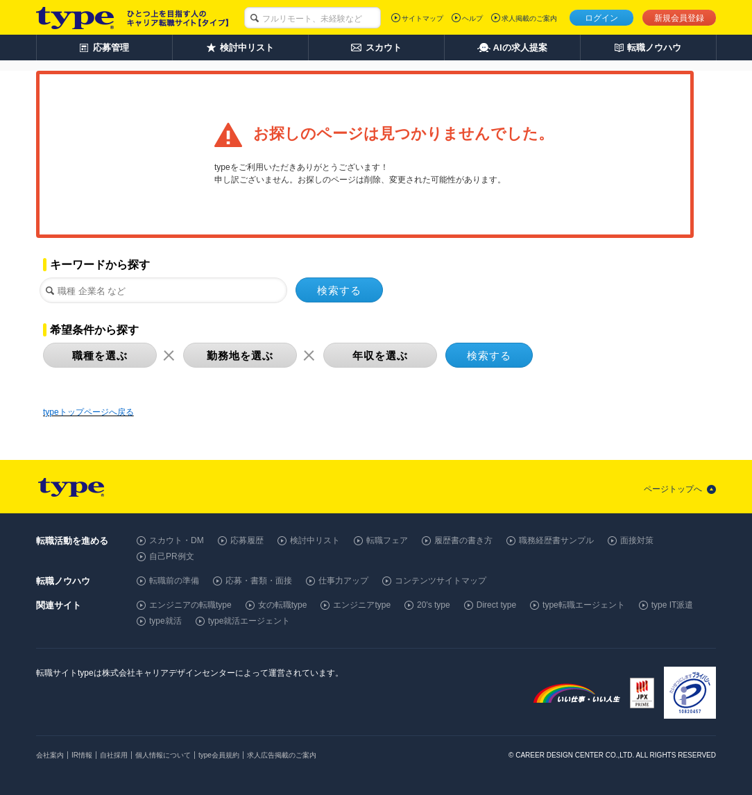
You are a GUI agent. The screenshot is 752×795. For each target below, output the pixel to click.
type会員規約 (218, 755)
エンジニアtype (362, 605)
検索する (339, 290)
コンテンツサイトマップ (440, 580)
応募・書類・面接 (258, 580)
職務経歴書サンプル (556, 540)
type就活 (165, 621)
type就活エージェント (249, 621)
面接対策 (636, 540)
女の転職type (282, 605)
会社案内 (50, 755)
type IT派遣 (672, 605)
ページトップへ (673, 489)
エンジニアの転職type (190, 605)
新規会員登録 (679, 18)
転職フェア (387, 540)
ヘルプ (472, 18)
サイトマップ (422, 18)
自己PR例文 (171, 556)
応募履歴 (247, 540)
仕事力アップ (343, 580)
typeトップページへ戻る (88, 412)
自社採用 (114, 755)
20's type (433, 605)
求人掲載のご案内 (529, 18)
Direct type (496, 605)
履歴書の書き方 (463, 540)
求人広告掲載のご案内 (281, 755)
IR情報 (81, 755)
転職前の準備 (174, 580)
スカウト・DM (176, 540)
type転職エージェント (583, 605)
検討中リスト (315, 540)
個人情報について (163, 755)
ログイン (601, 18)
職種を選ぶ (100, 355)
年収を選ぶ (380, 355)
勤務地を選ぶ (240, 355)
